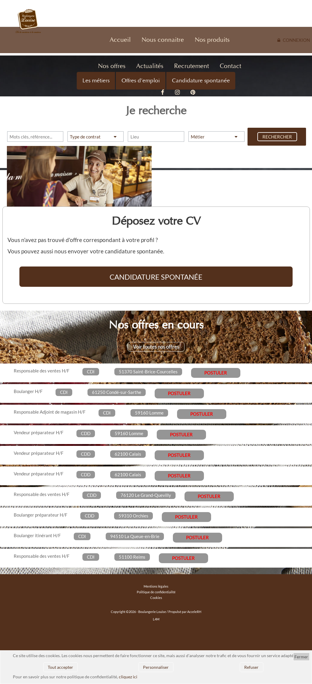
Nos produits (212, 40)
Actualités (149, 66)
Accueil (120, 40)
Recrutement (191, 66)
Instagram (177, 92)
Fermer (301, 656)
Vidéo (147, 92)
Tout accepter (60, 667)
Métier (198, 136)
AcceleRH (194, 612)
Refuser (251, 667)
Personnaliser (156, 667)
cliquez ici (128, 676)
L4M (156, 619)
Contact (230, 66)
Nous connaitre (163, 40)
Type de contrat (85, 136)
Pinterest (192, 92)
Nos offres (111, 66)
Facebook (162, 92)
